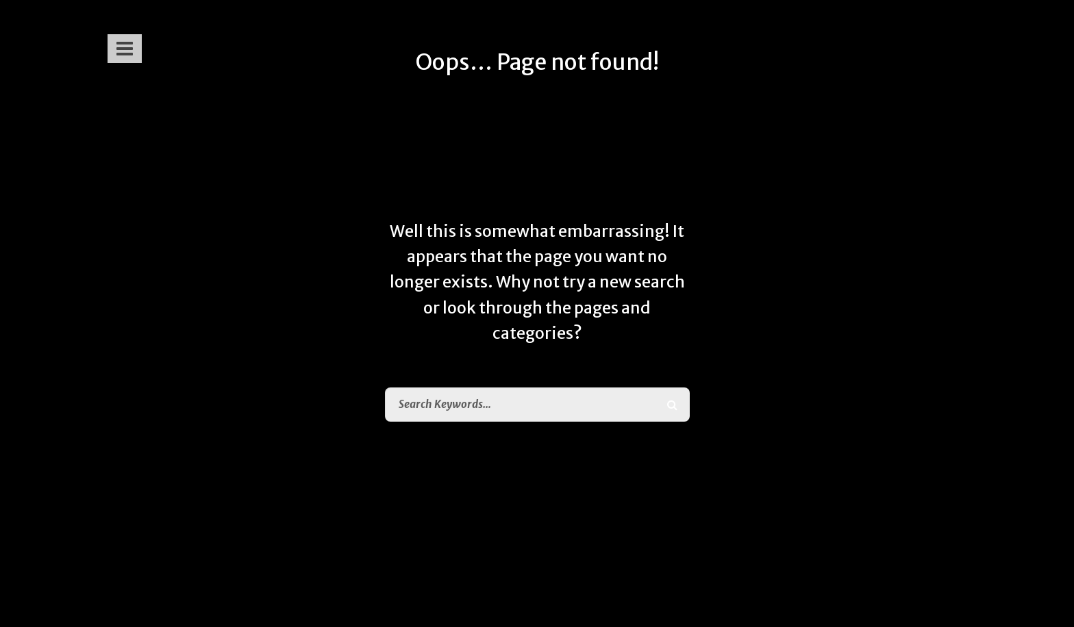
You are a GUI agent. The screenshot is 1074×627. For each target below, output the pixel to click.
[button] (123, 43)
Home (565, 518)
